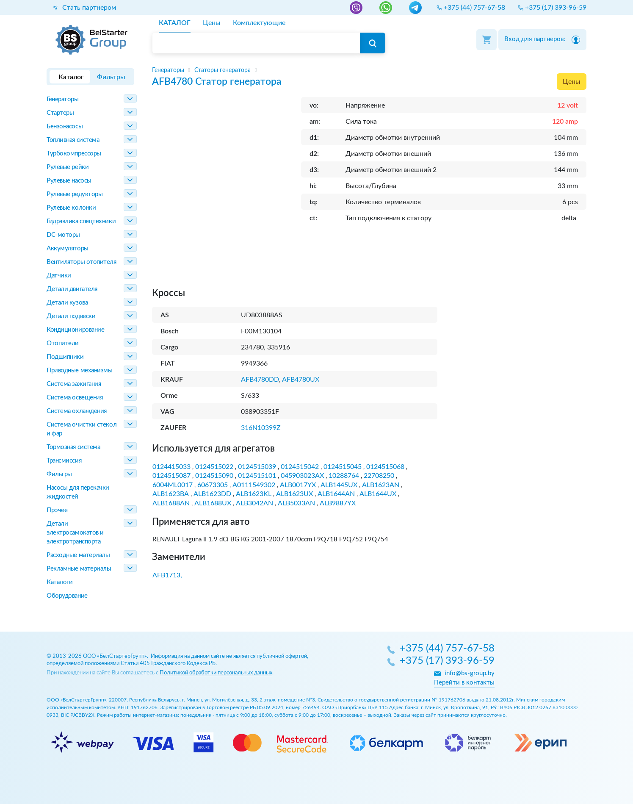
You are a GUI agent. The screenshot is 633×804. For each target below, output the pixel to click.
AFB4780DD (260, 379)
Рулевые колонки (71, 208)
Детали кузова (67, 302)
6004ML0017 (172, 485)
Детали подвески (71, 316)
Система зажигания (74, 384)
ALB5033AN (296, 503)
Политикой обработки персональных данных (216, 673)
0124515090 (214, 475)
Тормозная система (73, 447)
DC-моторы (63, 235)
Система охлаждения (77, 411)
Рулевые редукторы (74, 194)
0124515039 (257, 466)
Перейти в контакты (464, 682)
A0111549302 (253, 485)
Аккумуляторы (67, 248)
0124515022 (214, 466)
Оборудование (67, 596)
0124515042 (300, 466)
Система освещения (74, 397)
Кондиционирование (75, 330)
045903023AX (302, 475)
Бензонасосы (65, 126)
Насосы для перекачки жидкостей (78, 492)
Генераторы (63, 99)
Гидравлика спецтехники (81, 221)
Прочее (57, 510)
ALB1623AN (380, 485)
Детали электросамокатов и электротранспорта (75, 533)
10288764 (344, 475)
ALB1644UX (377, 494)
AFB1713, (167, 575)
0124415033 (171, 466)
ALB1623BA (170, 494)
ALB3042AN (254, 503)
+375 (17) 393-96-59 (447, 661)
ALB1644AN (336, 494)
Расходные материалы (78, 555)
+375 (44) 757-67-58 (447, 649)
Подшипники (65, 357)
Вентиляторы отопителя (81, 262)
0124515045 (342, 466)
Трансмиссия (64, 460)
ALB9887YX (338, 503)
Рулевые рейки (67, 167)
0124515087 (171, 475)
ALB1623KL (253, 494)
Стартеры (60, 113)
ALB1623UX (294, 494)
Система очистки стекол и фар (81, 429)
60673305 (212, 485)
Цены (571, 81)
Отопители (63, 343)
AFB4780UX (300, 379)
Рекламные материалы (79, 569)
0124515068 (385, 466)
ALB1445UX (339, 485)
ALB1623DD (212, 494)
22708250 (379, 475)
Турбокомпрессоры (74, 153)
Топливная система (73, 140)
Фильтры (59, 474)
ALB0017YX (298, 485)
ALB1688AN (171, 503)
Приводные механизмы (79, 370)
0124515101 (257, 475)
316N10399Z (261, 427)
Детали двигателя (72, 289)
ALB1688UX (212, 503)
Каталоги (59, 582)
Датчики (59, 275)
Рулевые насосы (69, 180)
